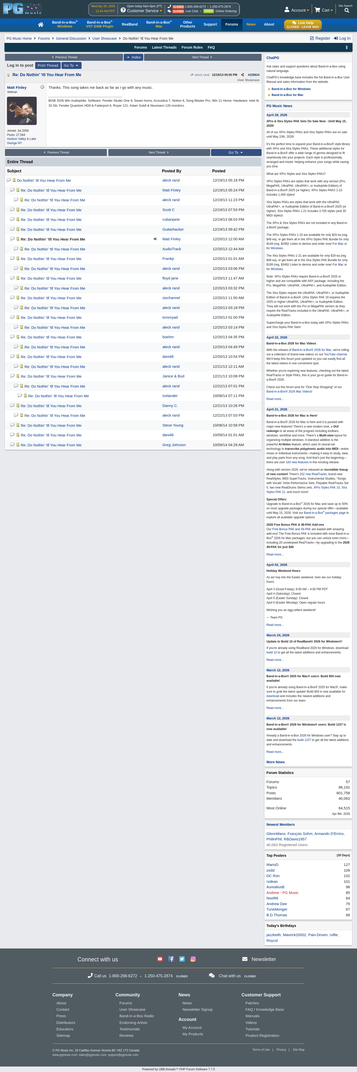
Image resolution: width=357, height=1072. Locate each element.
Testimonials (129, 1029)
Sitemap (63, 1035)
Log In (342, 38)
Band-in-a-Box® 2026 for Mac (311, 350)
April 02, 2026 (277, 565)
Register (319, 38)
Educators (65, 1029)
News (187, 1003)
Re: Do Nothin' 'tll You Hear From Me (46, 75)
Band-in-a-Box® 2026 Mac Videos (289, 391)
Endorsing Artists (133, 1022)
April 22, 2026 (277, 337)
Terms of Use (261, 1049)
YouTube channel (335, 354)
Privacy (281, 1049)
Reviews (126, 1035)
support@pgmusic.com (123, 1055)
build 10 (272, 652)
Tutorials (252, 1029)
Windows (277, 248)
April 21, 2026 (277, 409)
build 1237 (304, 740)
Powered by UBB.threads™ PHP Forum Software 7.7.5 (178, 1069)
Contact (63, 1009)
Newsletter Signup (197, 1009)
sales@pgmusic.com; (93, 1055)
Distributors (66, 1022)
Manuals (252, 1016)
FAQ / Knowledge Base (264, 1009)
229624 (255, 75)
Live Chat (191, 11)
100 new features (297, 462)
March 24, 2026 (278, 635)
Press (61, 1016)
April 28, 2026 (277, 115)
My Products (192, 1034)
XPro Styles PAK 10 (327, 487)
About (61, 1003)
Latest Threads (164, 47)
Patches (252, 1003)
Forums (44, 38)
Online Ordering (226, 11)
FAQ (211, 47)
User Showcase (104, 38)
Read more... (275, 399)
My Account (192, 1027)
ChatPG (273, 58)
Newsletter (263, 959)
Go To (71, 65)
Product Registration (262, 1035)
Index (133, 57)
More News (276, 762)
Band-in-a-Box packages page (325, 513)
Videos (251, 1022)
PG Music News (279, 106)
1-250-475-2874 (220, 6)
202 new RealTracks (313, 474)
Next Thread (202, 57)
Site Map (298, 1049)
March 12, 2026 (278, 670)
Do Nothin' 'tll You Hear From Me (44, 180)
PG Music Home (19, 38)
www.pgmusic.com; (65, 1055)
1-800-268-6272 (195, 6)
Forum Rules (192, 47)
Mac (341, 243)
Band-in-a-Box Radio (136, 1016)
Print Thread (48, 65)
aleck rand (199, 75)
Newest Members (281, 825)
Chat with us (230, 976)
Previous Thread (64, 57)
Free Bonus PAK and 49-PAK (291, 529)
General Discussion (71, 38)
